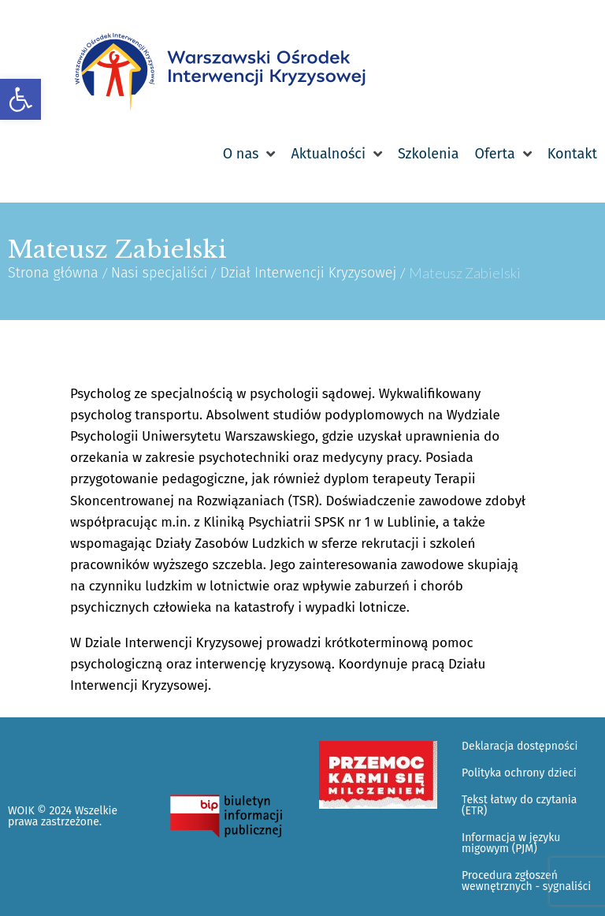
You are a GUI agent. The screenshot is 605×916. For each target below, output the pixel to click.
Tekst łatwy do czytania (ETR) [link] (519, 805)
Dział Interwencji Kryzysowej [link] (308, 272)
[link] (20, 99)
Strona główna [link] (53, 272)
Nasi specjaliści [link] (159, 272)
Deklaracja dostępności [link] (519, 746)
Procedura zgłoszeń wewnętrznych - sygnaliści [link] (526, 881)
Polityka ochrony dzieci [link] (519, 773)
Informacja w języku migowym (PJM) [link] (511, 843)
